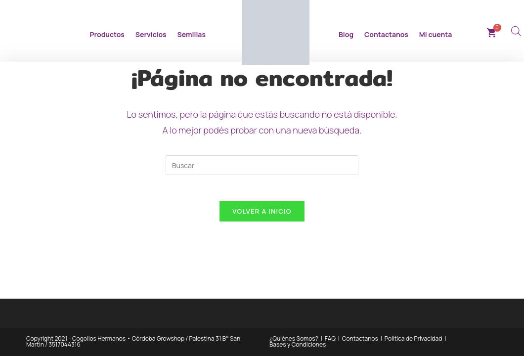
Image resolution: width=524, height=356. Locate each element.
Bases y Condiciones (297, 344)
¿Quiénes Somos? (293, 338)
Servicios (151, 34)
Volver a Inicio (261, 215)
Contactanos (386, 34)
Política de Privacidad (413, 338)
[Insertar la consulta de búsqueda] (262, 165)
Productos (107, 34)
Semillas (191, 34)
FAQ (330, 338)
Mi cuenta (435, 34)
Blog (346, 34)
